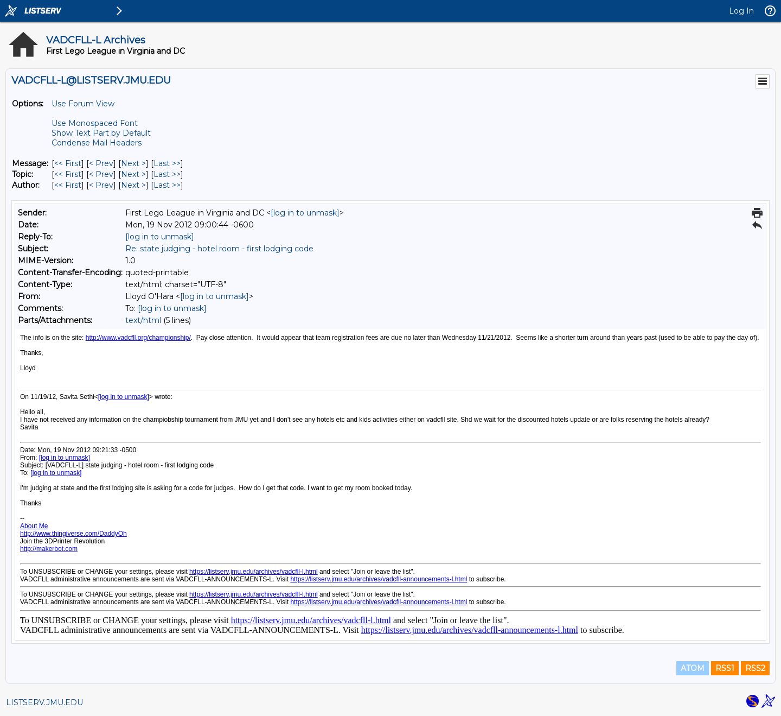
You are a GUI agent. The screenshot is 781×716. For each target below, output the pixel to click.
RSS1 (724, 668)
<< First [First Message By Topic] (67, 174)
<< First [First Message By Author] (67, 185)
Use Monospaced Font (95, 123)
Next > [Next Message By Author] (133, 185)
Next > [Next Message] (133, 163)
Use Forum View (83, 104)
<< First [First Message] (67, 163)
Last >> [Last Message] (167, 163)
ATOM (693, 668)
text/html (143, 320)
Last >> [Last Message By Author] (167, 185)
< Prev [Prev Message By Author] (101, 185)
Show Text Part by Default (101, 133)
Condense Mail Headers (97, 143)
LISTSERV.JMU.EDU (44, 702)
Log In (741, 11)
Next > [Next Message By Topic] (133, 174)
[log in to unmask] (305, 213)
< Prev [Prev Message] (101, 163)
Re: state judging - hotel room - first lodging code (219, 249)
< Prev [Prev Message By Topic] (101, 174)
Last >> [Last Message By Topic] (167, 174)
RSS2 (755, 668)
